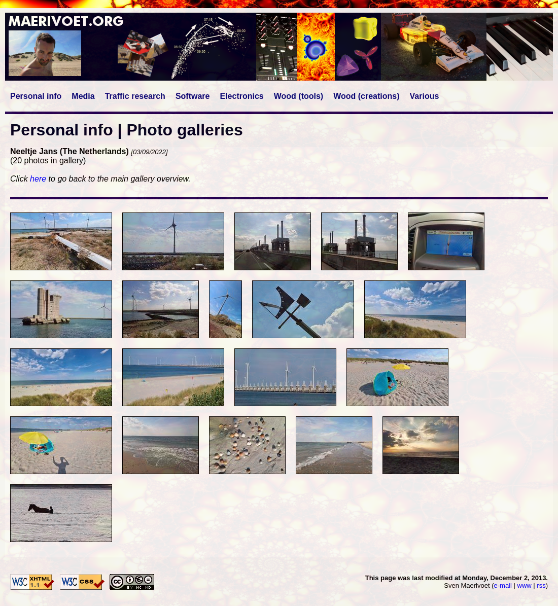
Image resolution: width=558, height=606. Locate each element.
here (38, 178)
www (524, 585)
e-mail (503, 585)
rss (541, 585)
